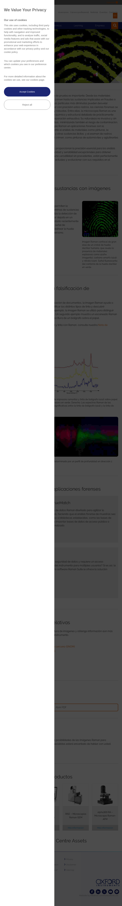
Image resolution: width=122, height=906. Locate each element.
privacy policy (33, 48)
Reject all (27, 104)
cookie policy (10, 52)
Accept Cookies (27, 91)
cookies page (37, 79)
